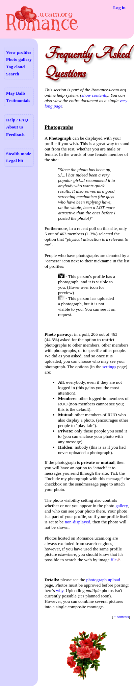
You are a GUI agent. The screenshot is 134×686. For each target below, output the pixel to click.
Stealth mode (18, 153)
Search (12, 73)
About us (14, 126)
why (59, 590)
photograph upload (103, 579)
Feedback (15, 134)
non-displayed (77, 521)
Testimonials (18, 100)
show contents (94, 95)
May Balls (15, 93)
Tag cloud (15, 66)
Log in (119, 7)
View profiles (18, 52)
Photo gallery (19, 59)
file (114, 559)
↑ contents (121, 617)
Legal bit (14, 160)
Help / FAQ (17, 119)
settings (109, 366)
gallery (121, 505)
